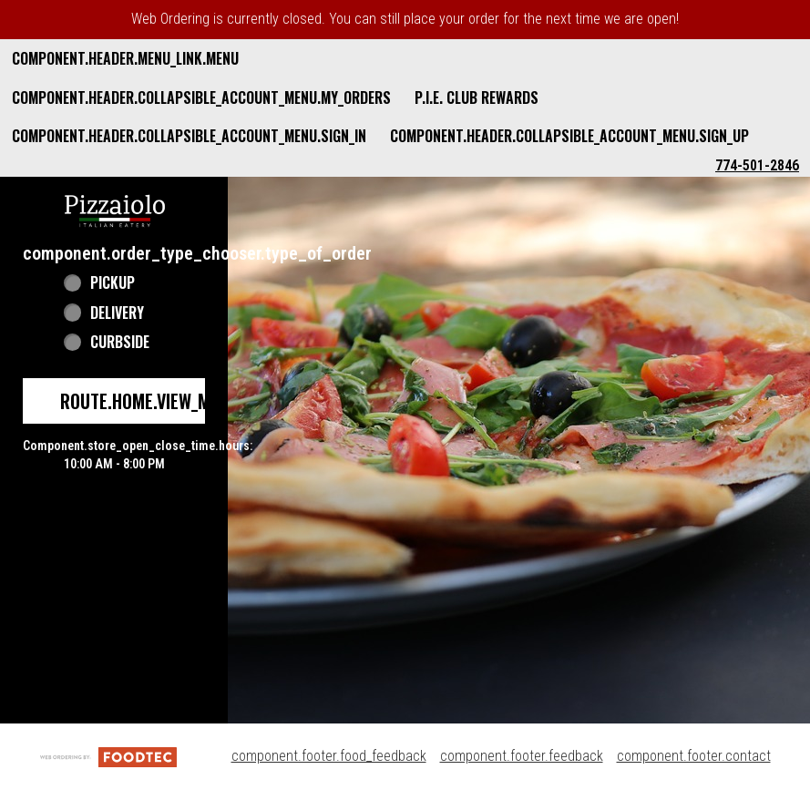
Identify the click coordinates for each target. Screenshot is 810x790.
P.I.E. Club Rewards (476, 97)
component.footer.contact (694, 755)
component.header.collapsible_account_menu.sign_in (189, 136)
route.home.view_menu (149, 401)
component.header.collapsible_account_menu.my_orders (201, 97)
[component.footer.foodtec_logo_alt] (108, 755)
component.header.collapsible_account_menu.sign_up (569, 136)
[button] (114, 209)
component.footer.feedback (521, 755)
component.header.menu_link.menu (125, 58)
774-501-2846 (757, 165)
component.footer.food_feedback (328, 755)
